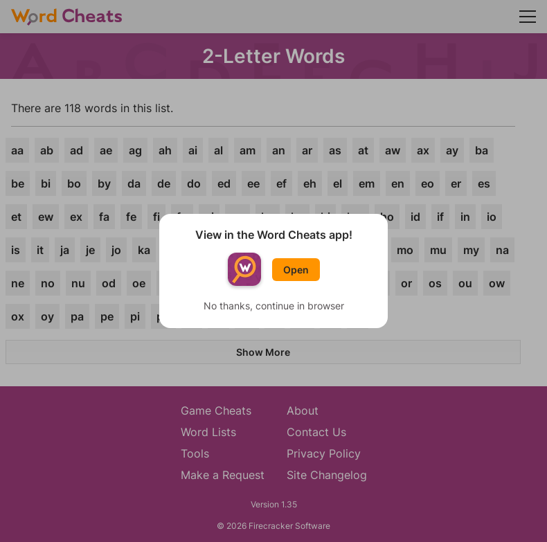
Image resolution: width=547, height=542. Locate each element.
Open (296, 269)
